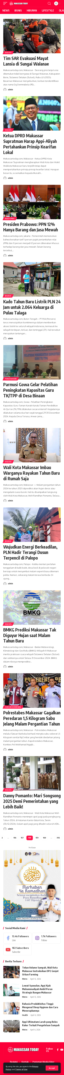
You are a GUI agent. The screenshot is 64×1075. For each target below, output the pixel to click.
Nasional (10, 219)
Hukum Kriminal (13, 707)
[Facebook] (17, 938)
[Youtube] (17, 949)
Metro (24, 979)
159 (37, 838)
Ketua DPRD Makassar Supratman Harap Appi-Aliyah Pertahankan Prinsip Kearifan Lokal (30, 144)
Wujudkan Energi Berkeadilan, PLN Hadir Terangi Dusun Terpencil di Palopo (30, 552)
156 (14, 838)
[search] (49, 3)
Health (25, 1015)
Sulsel (8, 53)
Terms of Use (21, 1069)
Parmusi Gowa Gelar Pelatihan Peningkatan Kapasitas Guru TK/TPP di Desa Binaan (30, 390)
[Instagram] (46, 938)
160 (44, 838)
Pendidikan (11, 379)
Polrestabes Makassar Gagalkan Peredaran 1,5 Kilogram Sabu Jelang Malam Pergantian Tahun (31, 718)
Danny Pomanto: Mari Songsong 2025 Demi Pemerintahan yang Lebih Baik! (32, 801)
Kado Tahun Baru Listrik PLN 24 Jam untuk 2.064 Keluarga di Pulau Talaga (32, 307)
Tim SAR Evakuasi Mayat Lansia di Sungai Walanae (26, 61)
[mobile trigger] (6, 3)
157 (22, 838)
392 (58, 838)
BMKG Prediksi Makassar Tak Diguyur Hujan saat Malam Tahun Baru (29, 635)
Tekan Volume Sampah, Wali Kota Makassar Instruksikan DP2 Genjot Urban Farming (40, 971)
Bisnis (8, 296)
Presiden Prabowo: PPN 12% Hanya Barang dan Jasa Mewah (30, 227)
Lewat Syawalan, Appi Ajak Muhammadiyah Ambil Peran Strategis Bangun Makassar (37, 989)
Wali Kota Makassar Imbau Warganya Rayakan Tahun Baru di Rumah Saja (31, 473)
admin (10, 89)
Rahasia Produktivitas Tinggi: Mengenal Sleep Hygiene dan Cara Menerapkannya (40, 1007)
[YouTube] (61, 1050)
